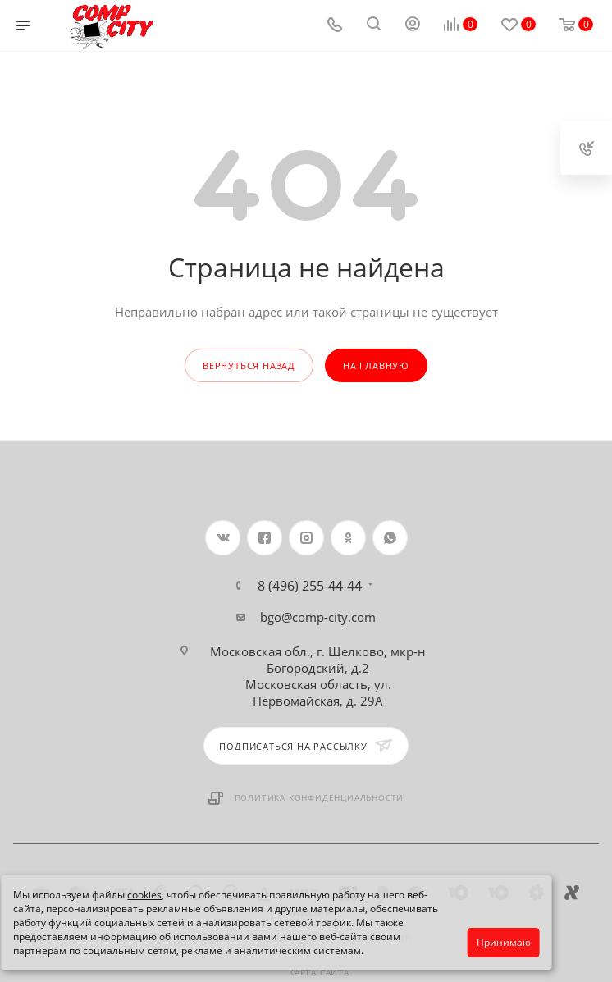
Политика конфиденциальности (319, 797)
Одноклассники (348, 537)
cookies (144, 895)
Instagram (306, 537)
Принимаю (504, 942)
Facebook (264, 537)
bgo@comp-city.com (318, 617)
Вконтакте (222, 537)
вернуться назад (249, 365)
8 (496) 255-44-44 (310, 585)
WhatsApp (390, 537)
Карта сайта (319, 972)
